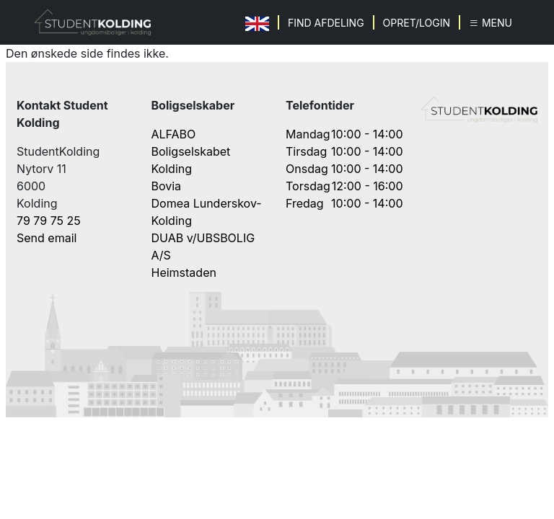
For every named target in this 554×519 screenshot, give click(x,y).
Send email (46, 238)
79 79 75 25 (49, 220)
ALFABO (173, 134)
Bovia (166, 186)
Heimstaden (183, 272)
